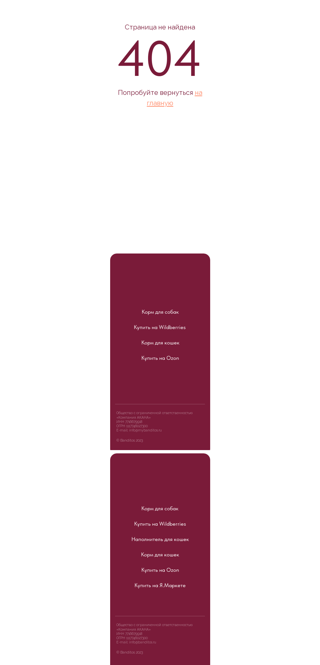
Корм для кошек (160, 342)
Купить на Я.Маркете (160, 585)
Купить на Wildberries (160, 327)
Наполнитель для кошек (160, 539)
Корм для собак (160, 311)
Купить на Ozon (160, 358)
